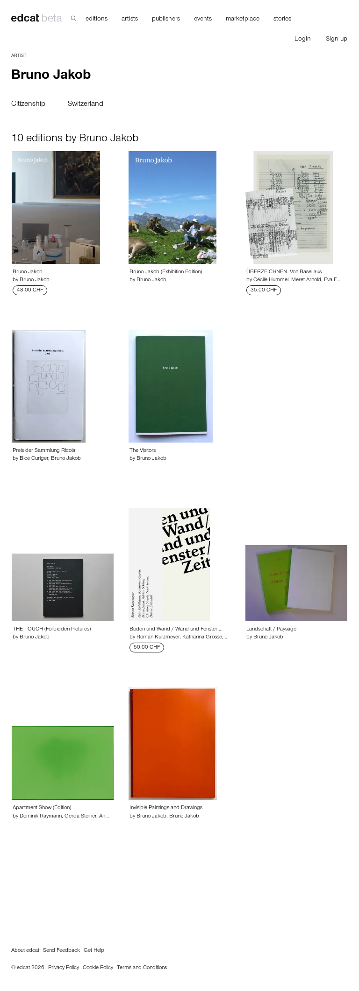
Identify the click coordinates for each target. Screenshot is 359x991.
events (203, 19)
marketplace (242, 19)
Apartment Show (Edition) (42, 808)
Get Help (94, 951)
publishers (166, 19)
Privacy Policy (63, 968)
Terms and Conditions (142, 968)
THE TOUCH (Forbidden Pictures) (52, 629)
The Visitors (142, 451)
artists (130, 19)
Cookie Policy (98, 968)
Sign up (336, 39)
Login (302, 39)
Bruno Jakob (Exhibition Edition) (165, 272)
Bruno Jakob (28, 272)
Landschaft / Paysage (271, 629)
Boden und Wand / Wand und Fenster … (176, 629)
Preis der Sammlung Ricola (44, 451)
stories (282, 19)
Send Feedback (61, 951)
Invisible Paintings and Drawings (165, 808)
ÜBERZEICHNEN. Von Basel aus (284, 272)
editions (97, 19)
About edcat (25, 951)
